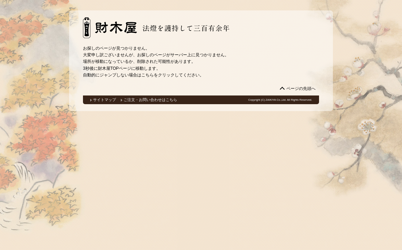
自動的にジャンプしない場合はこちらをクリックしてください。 (143, 75)
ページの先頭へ (301, 88)
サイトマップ (104, 100)
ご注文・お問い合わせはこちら (150, 100)
